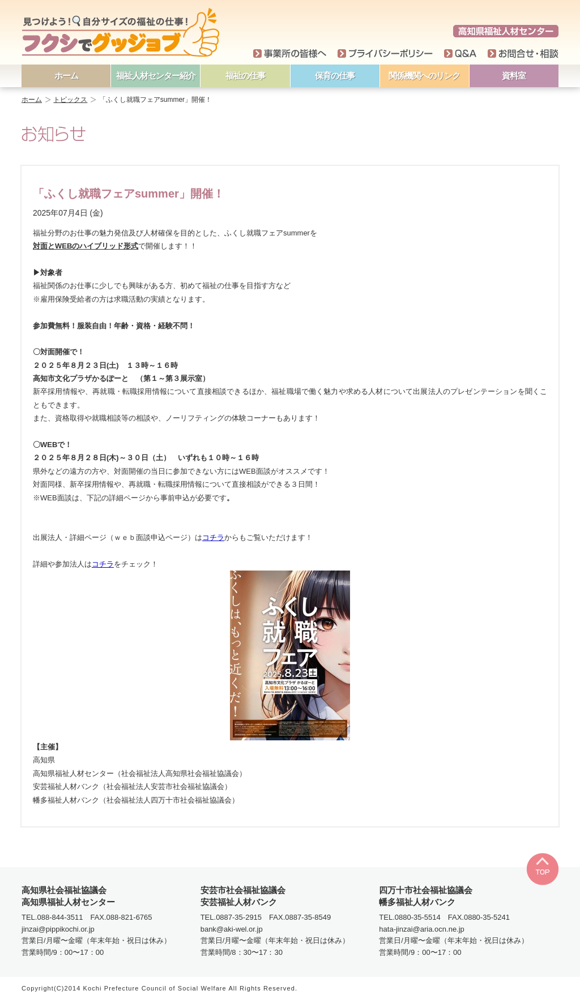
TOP (542, 869)
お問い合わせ (523, 53)
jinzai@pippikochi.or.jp (58, 929)
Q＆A (460, 53)
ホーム (66, 75)
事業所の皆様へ (289, 53)
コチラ (213, 537)
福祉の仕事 (245, 75)
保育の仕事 (335, 75)
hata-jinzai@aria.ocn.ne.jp (421, 929)
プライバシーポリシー (385, 53)
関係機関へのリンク (424, 75)
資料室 (514, 75)
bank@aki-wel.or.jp (232, 929)
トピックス (70, 100)
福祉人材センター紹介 (155, 75)
